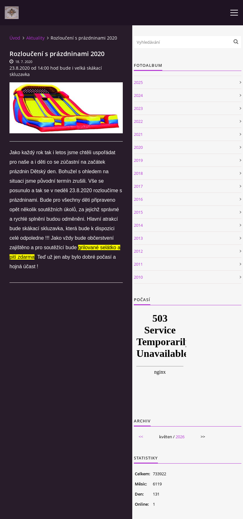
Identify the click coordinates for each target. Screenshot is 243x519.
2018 (138, 173)
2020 (138, 147)
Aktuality (35, 38)
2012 (138, 251)
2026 (180, 437)
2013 (138, 238)
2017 (138, 186)
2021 (138, 134)
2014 (138, 225)
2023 (138, 108)
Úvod (14, 38)
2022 (138, 121)
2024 (138, 95)
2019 (138, 160)
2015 (138, 212)
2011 (138, 264)
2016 (138, 199)
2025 (138, 82)
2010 (138, 277)
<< (141, 437)
